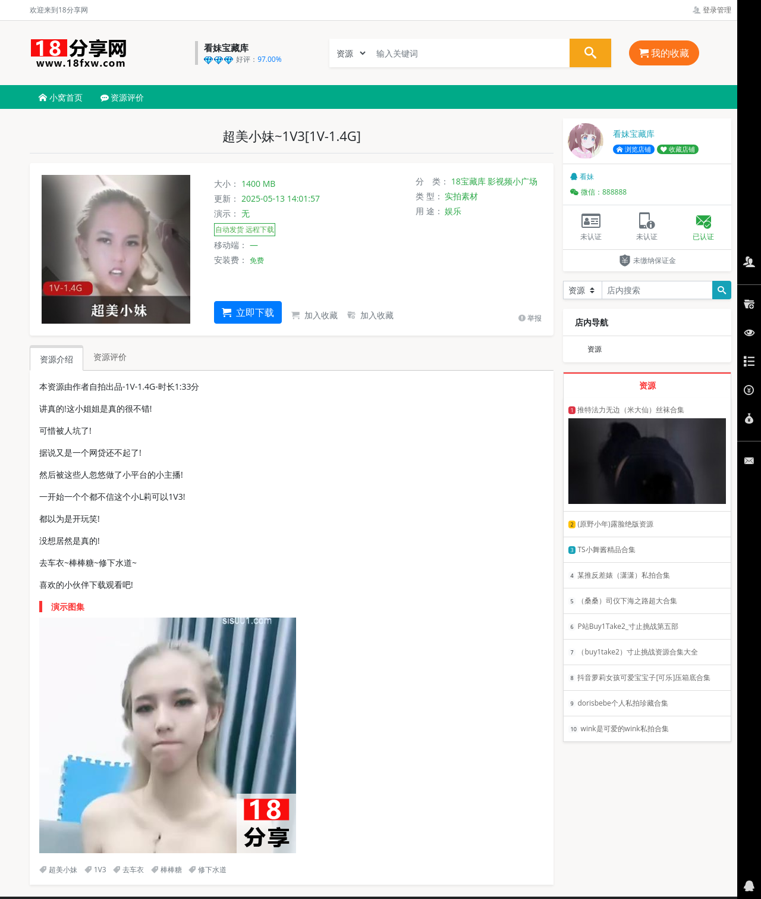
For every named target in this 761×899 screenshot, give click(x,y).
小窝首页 (61, 97)
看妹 (582, 176)
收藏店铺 (678, 149)
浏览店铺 (634, 149)
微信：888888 (598, 192)
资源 (594, 349)
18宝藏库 (468, 181)
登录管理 (712, 10)
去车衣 (128, 869)
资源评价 (122, 97)
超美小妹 (58, 869)
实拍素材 (461, 196)
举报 (530, 318)
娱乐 (453, 211)
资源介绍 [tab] (56, 359)
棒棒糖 (166, 869)
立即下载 (248, 312)
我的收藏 (664, 52)
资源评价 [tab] (110, 356)
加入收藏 (314, 315)
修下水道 (207, 869)
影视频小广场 (512, 181)
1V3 (95, 869)
